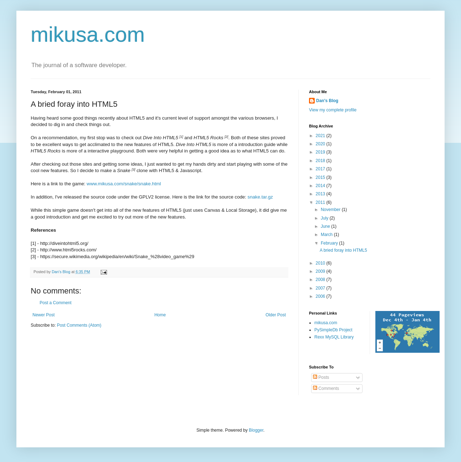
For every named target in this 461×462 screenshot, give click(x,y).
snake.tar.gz (260, 197)
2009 (321, 271)
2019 (321, 152)
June (326, 226)
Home (160, 314)
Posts (321, 377)
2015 (321, 177)
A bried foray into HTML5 (343, 250)
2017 (321, 168)
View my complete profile (332, 109)
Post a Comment (55, 302)
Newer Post (43, 314)
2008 (321, 279)
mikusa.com (88, 34)
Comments (326, 388)
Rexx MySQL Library (334, 337)
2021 (321, 135)
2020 (321, 143)
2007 (321, 288)
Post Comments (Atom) (79, 325)
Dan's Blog (327, 100)
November (331, 209)
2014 (321, 185)
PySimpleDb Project (333, 329)
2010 (321, 263)
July (325, 218)
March (327, 234)
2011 (321, 202)
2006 (321, 296)
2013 (321, 193)
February (330, 243)
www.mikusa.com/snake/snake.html (124, 183)
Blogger (256, 430)
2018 (321, 160)
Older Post (275, 314)
